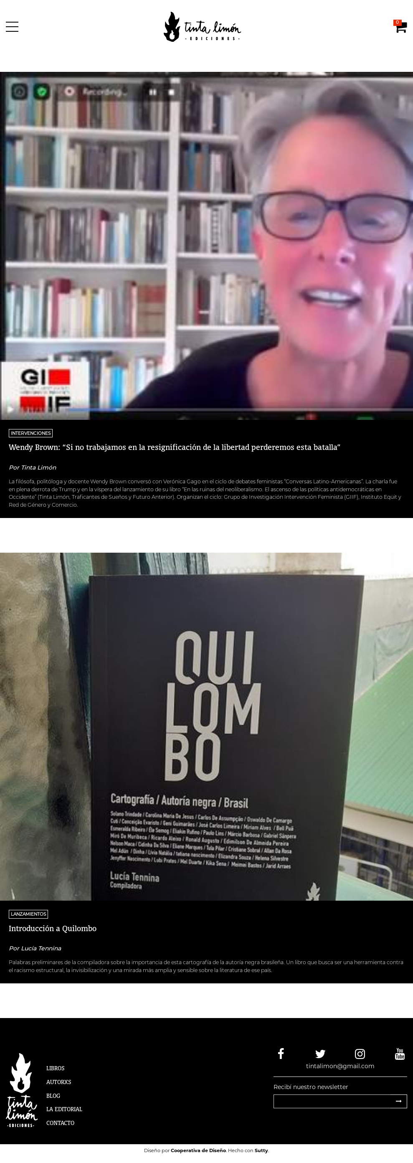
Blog (53, 1095)
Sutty (261, 1150)
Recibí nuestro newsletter (311, 1087)
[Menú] (13, 27)
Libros (55, 1068)
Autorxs (58, 1082)
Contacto (60, 1123)
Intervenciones (31, 433)
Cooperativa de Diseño (198, 1150)
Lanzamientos (28, 914)
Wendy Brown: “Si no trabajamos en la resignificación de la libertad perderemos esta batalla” (175, 447)
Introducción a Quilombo (52, 928)
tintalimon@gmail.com (340, 1066)
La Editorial (64, 1109)
